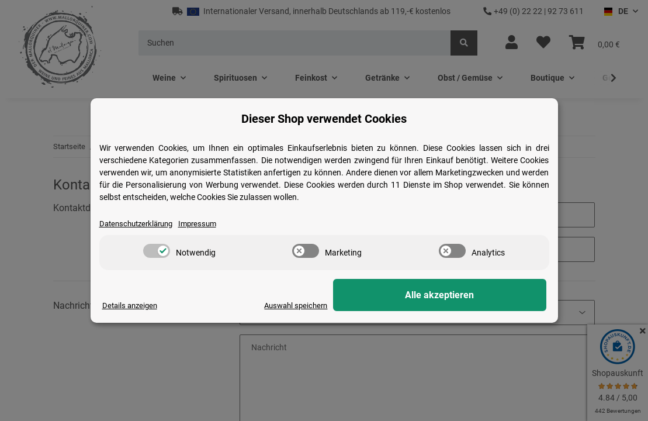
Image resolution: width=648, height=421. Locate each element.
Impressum (206, 223)
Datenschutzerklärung (139, 223)
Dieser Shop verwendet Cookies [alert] (324, 118)
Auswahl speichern (389, 305)
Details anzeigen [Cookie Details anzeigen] (131, 305)
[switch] (156, 251)
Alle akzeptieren (487, 295)
